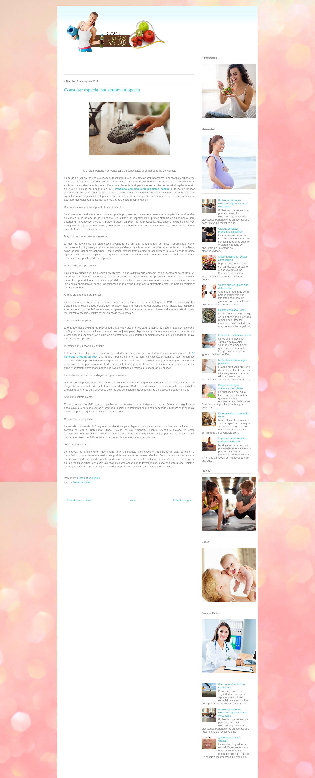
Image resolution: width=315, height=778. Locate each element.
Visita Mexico (108, 521)
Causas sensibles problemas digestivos (230, 230)
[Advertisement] (124, 64)
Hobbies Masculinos (162, 514)
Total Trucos (105, 518)
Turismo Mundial (82, 521)
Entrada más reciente (79, 500)
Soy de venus (76, 518)
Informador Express (101, 514)
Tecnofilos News (179, 514)
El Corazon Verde (122, 521)
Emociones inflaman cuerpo (234, 335)
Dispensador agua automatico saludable (230, 387)
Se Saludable (96, 521)
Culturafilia (135, 521)
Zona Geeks (147, 514)
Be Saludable (86, 514)
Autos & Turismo (144, 518)
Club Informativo (117, 514)
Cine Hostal (116, 518)
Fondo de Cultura (133, 514)
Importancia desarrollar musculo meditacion (231, 440)
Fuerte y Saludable (90, 518)
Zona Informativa (71, 514)
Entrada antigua (182, 500)
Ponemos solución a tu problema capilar (142, 188)
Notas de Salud (82, 482)
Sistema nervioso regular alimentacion (232, 258)
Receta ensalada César (231, 309)
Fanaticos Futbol (159, 518)
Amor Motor (146, 521)
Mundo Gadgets (129, 518)
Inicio (133, 500)
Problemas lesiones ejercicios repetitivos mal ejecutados (232, 203)
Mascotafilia (172, 518)
